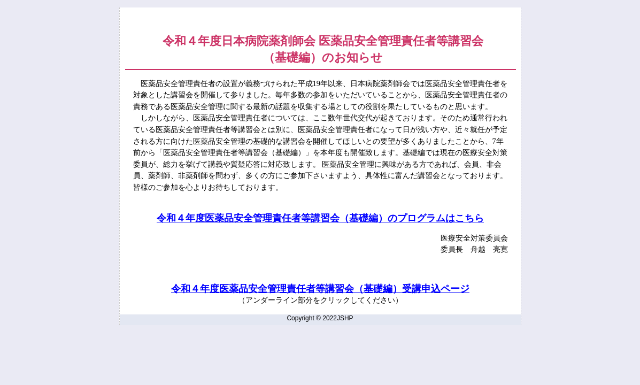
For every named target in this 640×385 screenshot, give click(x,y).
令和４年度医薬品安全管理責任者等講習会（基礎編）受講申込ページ (320, 288)
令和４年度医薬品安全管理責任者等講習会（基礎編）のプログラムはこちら (320, 218)
